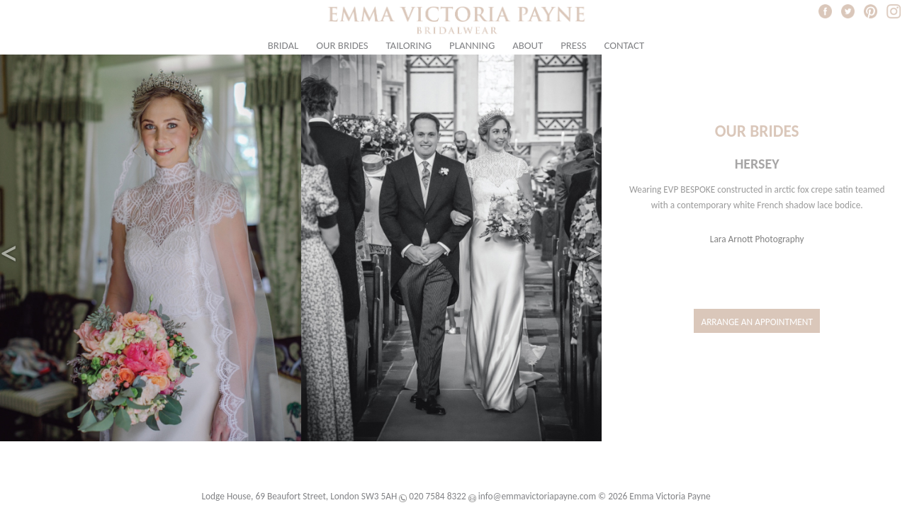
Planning (472, 45)
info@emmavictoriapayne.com (537, 496)
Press (573, 45)
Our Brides (342, 45)
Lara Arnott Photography (757, 239)
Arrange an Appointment (757, 322)
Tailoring (409, 45)
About (527, 45)
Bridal (283, 45)
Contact (624, 45)
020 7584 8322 (437, 496)
